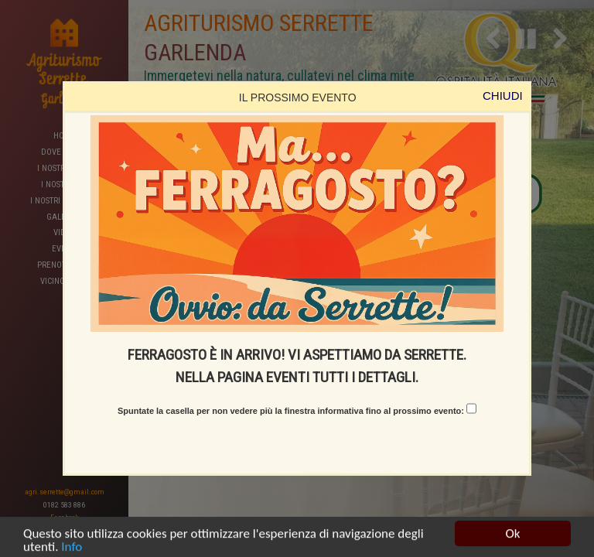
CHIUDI (503, 95)
